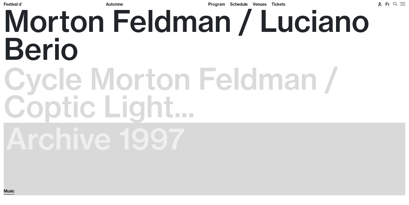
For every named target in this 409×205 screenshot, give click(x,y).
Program (216, 4)
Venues (259, 4)
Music (9, 191)
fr (387, 4)
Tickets (278, 4)
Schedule (239, 4)
